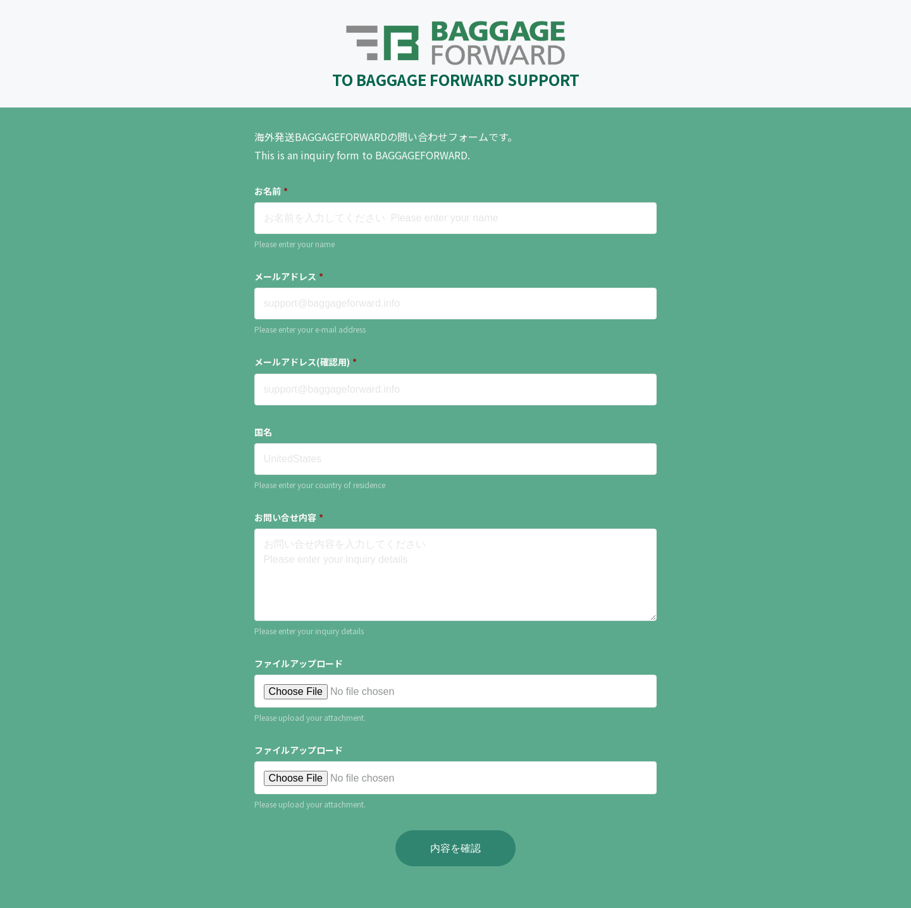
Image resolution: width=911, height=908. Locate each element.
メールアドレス (288, 276)
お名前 (271, 191)
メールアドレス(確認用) (305, 362)
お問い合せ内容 (288, 517)
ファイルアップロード (298, 663)
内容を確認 (455, 848)
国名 (263, 432)
